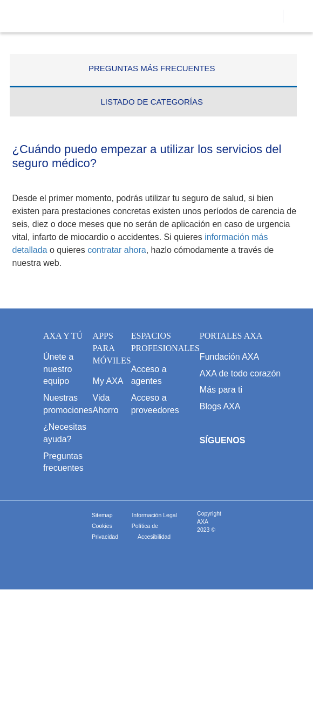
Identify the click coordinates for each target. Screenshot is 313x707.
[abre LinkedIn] (304, 467)
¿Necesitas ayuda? (64, 433)
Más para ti (221, 389)
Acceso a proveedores (155, 404)
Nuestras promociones (68, 404)
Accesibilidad (154, 536)
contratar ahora (116, 250)
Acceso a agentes (149, 375)
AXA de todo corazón (240, 373)
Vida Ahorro (106, 404)
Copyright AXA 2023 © (209, 521)
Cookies (102, 526)
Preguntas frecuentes (63, 462)
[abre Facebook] (211, 467)
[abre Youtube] (273, 467)
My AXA (108, 381)
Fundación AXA (229, 356)
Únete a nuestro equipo (58, 369)
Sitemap (102, 515)
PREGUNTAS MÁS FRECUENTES (152, 68)
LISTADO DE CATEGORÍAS (152, 101)
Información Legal (154, 515)
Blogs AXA (220, 406)
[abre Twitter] (242, 467)
